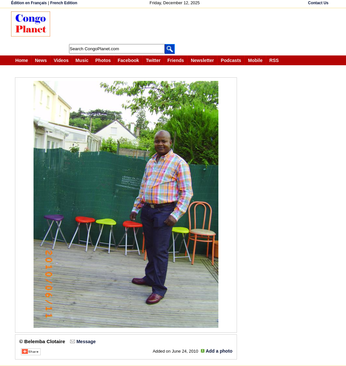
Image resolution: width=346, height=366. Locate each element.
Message (86, 341)
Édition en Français (29, 3)
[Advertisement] (175, 26)
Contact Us (318, 3)
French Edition (63, 3)
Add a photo (219, 351)
